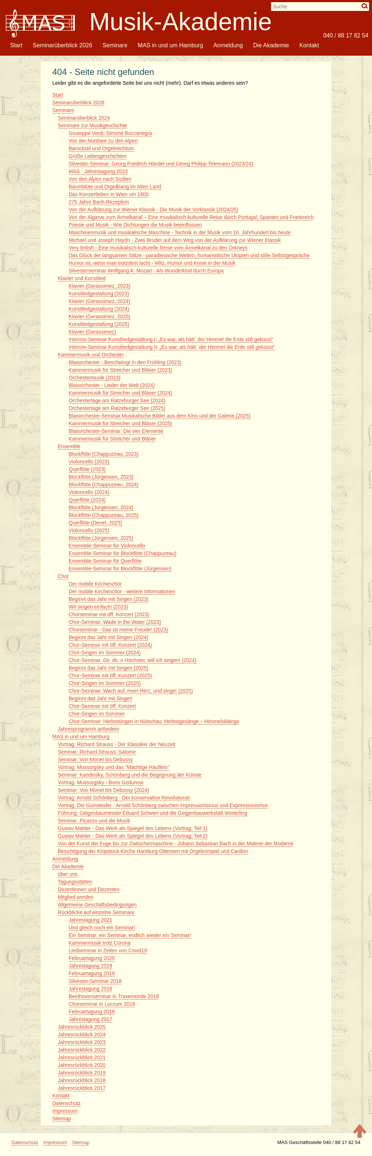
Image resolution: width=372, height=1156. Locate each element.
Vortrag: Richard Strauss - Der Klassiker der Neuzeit (116, 744)
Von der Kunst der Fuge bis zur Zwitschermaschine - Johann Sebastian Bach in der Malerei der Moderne (176, 843)
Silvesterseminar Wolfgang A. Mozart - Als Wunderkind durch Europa (146, 271)
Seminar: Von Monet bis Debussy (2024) (103, 790)
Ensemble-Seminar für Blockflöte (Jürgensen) (120, 568)
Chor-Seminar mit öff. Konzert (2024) (110, 645)
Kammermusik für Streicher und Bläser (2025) (120, 423)
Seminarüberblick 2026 (62, 45)
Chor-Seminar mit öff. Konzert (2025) (110, 675)
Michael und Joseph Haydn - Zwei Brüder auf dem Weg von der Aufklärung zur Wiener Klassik (175, 240)
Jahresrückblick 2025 (82, 1027)
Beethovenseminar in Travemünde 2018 (114, 996)
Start (16, 45)
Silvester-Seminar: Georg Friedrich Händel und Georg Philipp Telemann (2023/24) (161, 164)
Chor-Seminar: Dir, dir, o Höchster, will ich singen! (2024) (133, 660)
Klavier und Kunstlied (82, 278)
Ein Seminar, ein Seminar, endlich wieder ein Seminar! (130, 935)
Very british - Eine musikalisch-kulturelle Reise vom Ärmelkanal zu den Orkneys (158, 248)
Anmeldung (228, 45)
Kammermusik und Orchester (91, 355)
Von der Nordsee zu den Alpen (103, 141)
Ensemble (69, 446)
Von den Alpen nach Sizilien (100, 179)
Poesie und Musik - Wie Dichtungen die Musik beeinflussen (135, 225)
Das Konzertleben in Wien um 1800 (109, 194)
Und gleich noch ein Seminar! (102, 927)
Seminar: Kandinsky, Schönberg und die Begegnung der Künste (130, 775)
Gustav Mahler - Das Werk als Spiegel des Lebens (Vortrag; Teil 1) (132, 828)
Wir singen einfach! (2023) (98, 607)
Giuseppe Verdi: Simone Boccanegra (110, 133)
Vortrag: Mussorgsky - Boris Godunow (100, 782)
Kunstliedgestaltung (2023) (99, 293)
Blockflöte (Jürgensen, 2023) (101, 477)
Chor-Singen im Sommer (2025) (105, 683)
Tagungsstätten (75, 882)
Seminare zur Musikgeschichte (92, 125)
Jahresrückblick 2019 (82, 1073)
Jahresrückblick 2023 (82, 1042)
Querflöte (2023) (87, 469)
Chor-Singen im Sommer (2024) (105, 652)
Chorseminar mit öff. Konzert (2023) (109, 614)
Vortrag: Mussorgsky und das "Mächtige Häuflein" (113, 767)
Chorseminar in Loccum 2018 (102, 1004)
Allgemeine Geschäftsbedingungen (97, 905)
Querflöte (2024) (87, 500)
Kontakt (309, 45)
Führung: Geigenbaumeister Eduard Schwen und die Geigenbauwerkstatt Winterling (152, 813)
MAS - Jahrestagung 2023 (98, 171)
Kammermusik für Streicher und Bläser (112, 439)
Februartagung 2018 (92, 1012)
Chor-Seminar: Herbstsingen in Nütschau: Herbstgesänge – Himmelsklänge (154, 721)
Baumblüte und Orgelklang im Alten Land (115, 187)
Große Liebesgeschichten (98, 156)
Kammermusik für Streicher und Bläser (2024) (120, 393)
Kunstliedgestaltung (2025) (99, 324)
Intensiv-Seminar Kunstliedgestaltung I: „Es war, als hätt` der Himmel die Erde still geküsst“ (171, 339)
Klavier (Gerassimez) (92, 332)
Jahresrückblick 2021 (82, 1057)
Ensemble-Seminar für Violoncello (107, 546)
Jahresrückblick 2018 (82, 1080)
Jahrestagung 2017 (90, 1019)
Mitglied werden (75, 897)
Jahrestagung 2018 (90, 989)
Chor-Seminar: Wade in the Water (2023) (115, 622)
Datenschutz (66, 1103)
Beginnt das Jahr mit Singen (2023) (108, 599)
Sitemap (61, 1118)
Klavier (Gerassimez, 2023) (99, 286)
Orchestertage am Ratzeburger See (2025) (117, 408)
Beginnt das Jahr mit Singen (100, 698)
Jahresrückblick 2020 (82, 1065)
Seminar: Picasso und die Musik (94, 821)
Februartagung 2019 (92, 973)
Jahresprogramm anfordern (89, 729)
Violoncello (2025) (89, 530)
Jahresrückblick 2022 (82, 1050)
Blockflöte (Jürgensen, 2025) (101, 538)
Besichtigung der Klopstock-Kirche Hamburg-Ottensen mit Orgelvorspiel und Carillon (153, 851)
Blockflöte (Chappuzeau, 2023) (103, 454)
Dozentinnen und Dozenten (89, 889)
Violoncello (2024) (89, 492)
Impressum (64, 1111)
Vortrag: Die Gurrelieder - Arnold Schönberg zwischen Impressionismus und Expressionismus (163, 805)
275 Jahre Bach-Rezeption (99, 202)
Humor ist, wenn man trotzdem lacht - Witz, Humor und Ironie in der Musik (152, 263)
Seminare (114, 45)
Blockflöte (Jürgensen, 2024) (101, 507)
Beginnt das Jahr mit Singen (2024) (108, 637)
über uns (67, 874)
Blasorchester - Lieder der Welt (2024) (112, 385)
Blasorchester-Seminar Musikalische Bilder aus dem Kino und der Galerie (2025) (159, 416)
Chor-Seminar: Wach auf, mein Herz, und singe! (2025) (131, 691)
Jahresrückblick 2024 (82, 1034)
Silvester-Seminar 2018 (95, 981)
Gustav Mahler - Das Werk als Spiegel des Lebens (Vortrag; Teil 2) (132, 836)
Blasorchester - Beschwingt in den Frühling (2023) (125, 362)
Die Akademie (271, 45)
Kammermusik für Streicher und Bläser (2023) (120, 370)
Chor (63, 576)
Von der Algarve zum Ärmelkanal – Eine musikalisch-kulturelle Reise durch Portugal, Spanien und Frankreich (191, 217)
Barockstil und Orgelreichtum (101, 148)
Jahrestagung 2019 (90, 966)
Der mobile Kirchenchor (95, 584)
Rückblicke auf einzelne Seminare (96, 912)
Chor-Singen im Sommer (97, 714)
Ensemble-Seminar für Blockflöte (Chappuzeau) (122, 553)
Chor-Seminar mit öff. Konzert (102, 706)
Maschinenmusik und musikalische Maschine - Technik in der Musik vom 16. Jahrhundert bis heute (180, 232)
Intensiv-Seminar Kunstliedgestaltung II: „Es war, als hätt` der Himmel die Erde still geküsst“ (172, 347)
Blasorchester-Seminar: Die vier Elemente (116, 431)
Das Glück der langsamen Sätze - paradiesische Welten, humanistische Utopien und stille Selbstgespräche (189, 255)
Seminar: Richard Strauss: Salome (97, 752)
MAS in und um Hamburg (170, 45)
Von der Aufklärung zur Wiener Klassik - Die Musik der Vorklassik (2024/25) (153, 209)
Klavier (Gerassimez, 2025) (99, 316)
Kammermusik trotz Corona (99, 943)
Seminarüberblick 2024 (84, 118)
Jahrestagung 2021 (90, 920)
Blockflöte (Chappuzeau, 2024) (103, 484)
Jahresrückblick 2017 (82, 1088)
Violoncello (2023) (89, 462)
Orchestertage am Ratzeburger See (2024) (117, 400)
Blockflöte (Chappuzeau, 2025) (103, 515)
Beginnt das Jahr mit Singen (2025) (108, 668)
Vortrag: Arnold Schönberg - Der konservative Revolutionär (124, 798)
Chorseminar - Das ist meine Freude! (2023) (118, 630)
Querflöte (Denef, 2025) (95, 523)
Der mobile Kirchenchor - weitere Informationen (122, 591)
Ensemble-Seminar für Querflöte (105, 561)
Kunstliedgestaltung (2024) (99, 309)
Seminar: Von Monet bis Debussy (95, 759)
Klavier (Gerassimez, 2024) (99, 301)
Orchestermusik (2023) (94, 377)
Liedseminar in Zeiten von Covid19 (108, 950)
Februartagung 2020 (92, 958)
